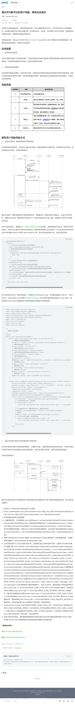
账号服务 (33, 40)
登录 (72, 2)
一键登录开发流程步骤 (31, 227)
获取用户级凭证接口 (33, 298)
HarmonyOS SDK (11, 16)
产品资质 (37, 694)
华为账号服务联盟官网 (14, 631)
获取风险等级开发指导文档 (15, 637)
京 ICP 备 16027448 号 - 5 (37, 692)
